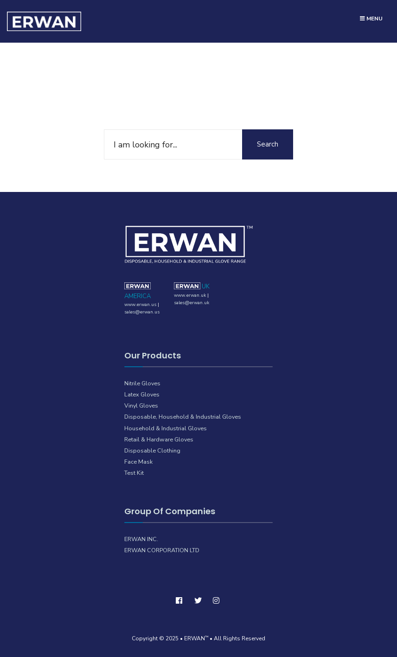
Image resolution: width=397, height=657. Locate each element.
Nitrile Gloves (142, 383)
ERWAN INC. (141, 539)
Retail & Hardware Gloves (158, 439)
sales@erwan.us (142, 312)
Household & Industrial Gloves (165, 428)
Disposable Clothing (152, 450)
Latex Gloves (142, 394)
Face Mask (138, 462)
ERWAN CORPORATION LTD (161, 550)
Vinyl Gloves (141, 405)
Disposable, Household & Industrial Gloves (182, 417)
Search (267, 144)
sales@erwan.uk (191, 303)
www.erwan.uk (190, 295)
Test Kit (134, 473)
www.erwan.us (140, 304)
